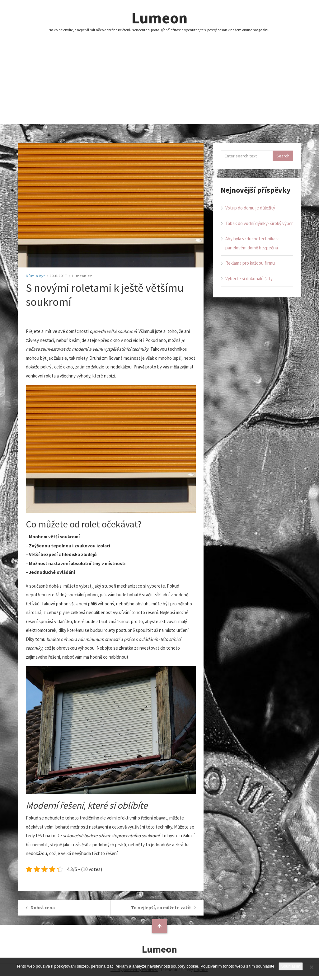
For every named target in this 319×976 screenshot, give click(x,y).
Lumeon (159, 17)
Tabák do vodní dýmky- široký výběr (259, 223)
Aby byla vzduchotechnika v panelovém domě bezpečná (252, 243)
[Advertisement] (159, 80)
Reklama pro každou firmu (250, 263)
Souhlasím (290, 966)
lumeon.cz (82, 275)
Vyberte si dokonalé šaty (249, 278)
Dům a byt (35, 275)
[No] (311, 967)
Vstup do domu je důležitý (250, 208)
